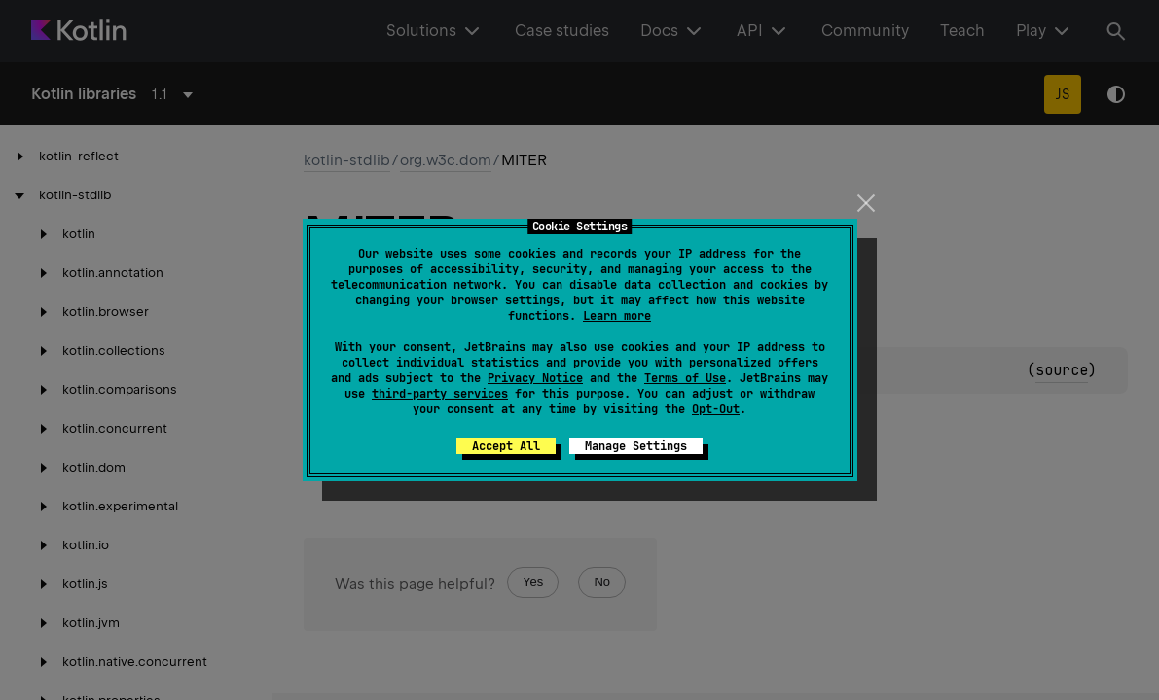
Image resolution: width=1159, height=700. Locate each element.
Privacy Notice (535, 378)
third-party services (440, 394)
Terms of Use (685, 378)
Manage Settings (636, 446)
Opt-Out (716, 409)
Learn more (617, 316)
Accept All (506, 446)
